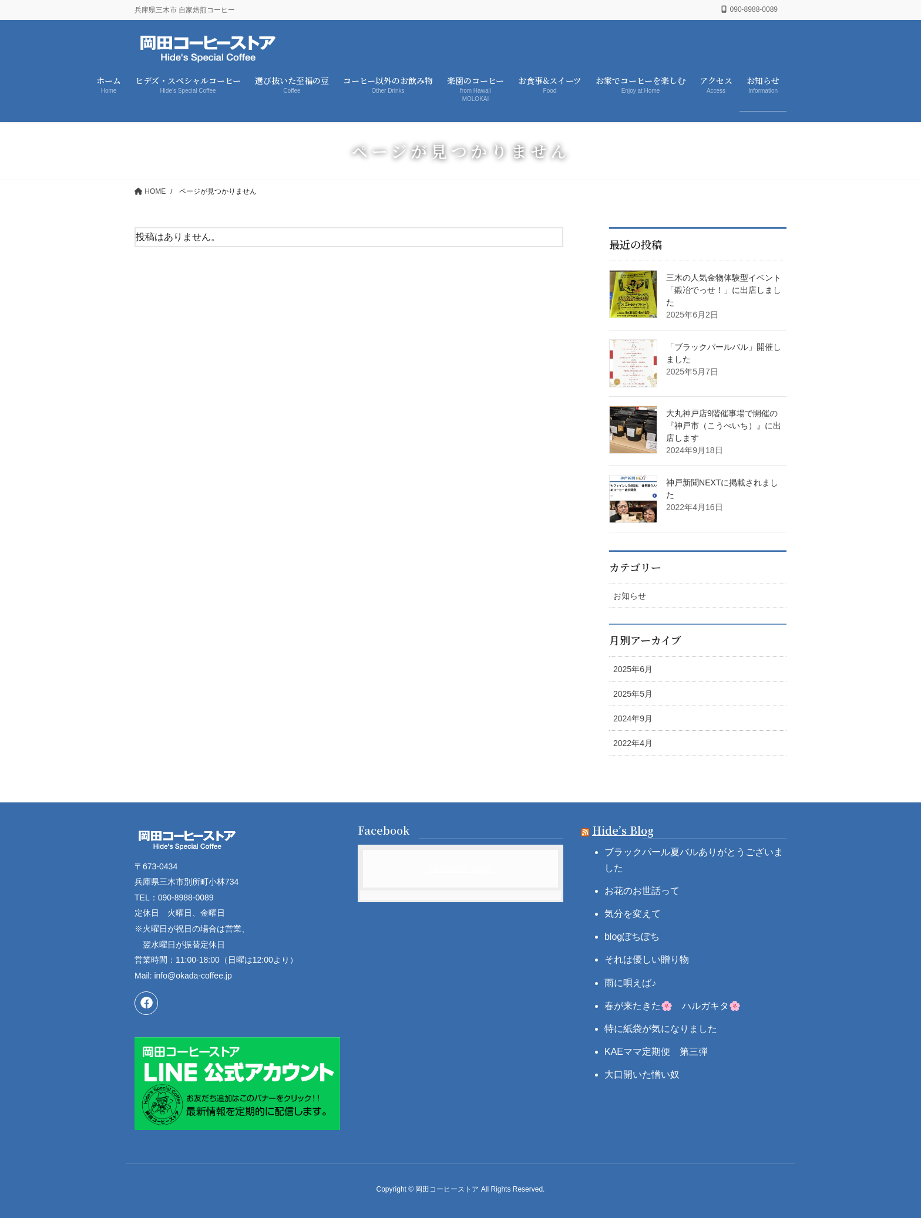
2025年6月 (633, 669)
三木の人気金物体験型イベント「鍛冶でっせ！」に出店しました (723, 290)
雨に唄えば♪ (630, 983)
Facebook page (460, 868)
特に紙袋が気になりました (660, 1029)
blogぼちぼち (632, 937)
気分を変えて (632, 914)
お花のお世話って (642, 891)
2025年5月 (633, 694)
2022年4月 (633, 743)
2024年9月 (633, 718)
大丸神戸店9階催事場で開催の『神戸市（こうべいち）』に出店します (723, 426)
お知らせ (629, 595)
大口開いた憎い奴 (642, 1074)
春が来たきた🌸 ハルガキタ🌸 (672, 1006)
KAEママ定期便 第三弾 (656, 1052)
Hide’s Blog (623, 830)
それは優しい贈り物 (646, 959)
